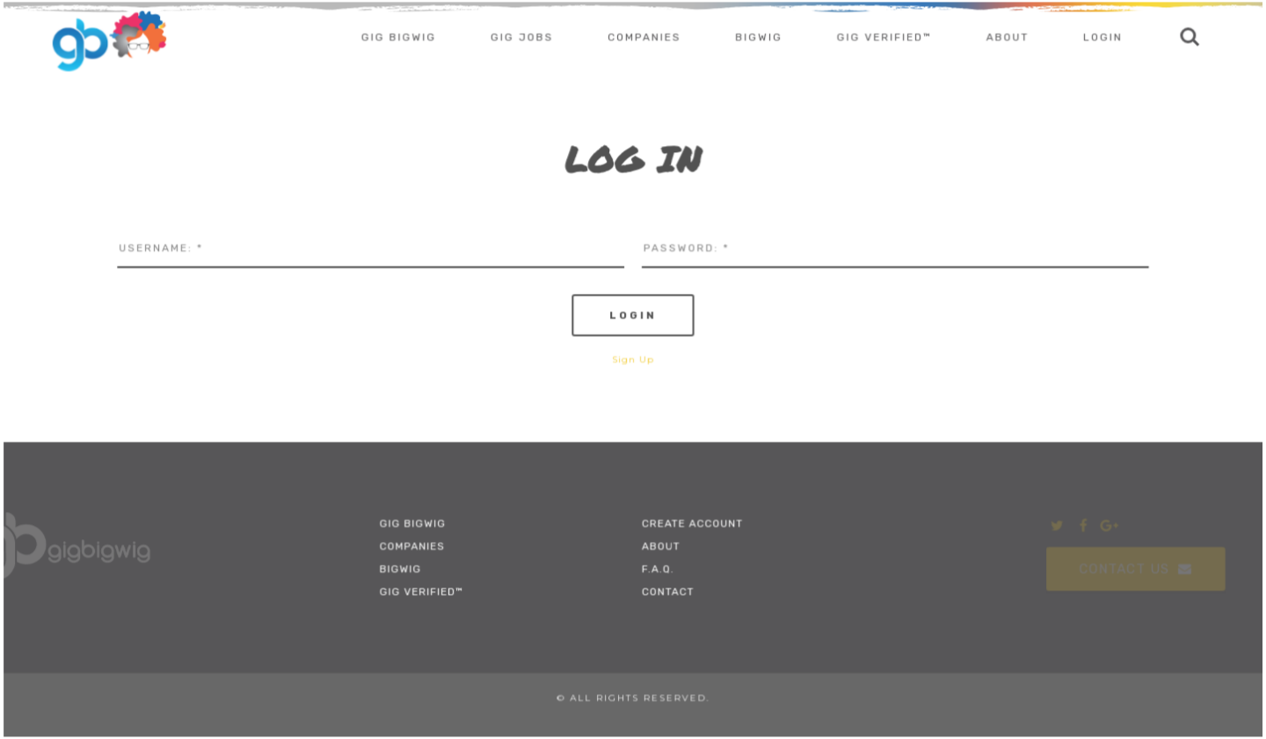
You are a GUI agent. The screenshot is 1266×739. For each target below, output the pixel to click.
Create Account (692, 522)
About (1006, 39)
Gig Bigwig (399, 39)
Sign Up (633, 359)
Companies (644, 39)
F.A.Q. (658, 568)
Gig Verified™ (883, 39)
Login (1101, 39)
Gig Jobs (522, 39)
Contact (668, 591)
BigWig (758, 39)
